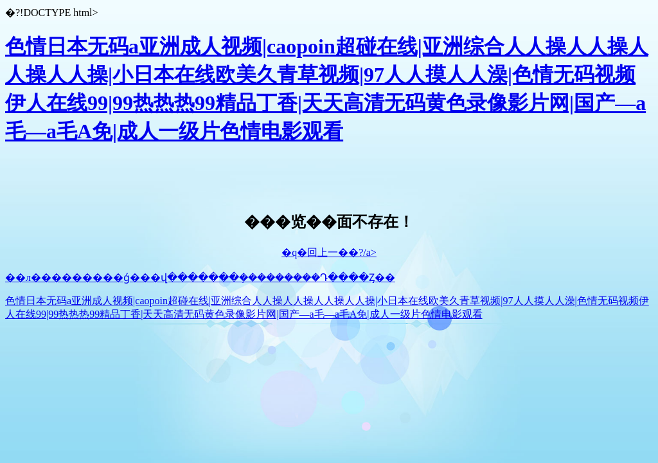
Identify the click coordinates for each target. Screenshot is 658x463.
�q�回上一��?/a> (329, 252)
